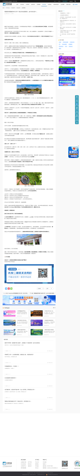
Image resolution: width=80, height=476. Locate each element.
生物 (14, 82)
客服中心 (44, 464)
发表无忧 (33, 4)
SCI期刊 (27, 4)
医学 (41, 46)
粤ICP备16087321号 (41, 474)
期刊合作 (29, 464)
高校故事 (18, 7)
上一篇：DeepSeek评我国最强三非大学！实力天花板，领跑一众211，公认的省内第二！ (16, 293)
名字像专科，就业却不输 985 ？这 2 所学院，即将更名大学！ (20, 389)
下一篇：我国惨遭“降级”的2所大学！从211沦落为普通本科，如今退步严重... (43, 293)
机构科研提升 (56, 4)
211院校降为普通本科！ (11, 378)
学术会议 (22, 4)
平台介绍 (37, 462)
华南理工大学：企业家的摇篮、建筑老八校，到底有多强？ (19, 354)
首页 (55, 1)
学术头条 (44, 4)
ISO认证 (36, 467)
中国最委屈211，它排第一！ (12, 366)
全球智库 (49, 4)
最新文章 (29, 465)
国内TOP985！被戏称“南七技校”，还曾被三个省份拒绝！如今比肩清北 (22, 343)
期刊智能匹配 (23, 467)
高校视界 (13, 7)
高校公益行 (68, 4)
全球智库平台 (23, 465)
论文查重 (62, 4)
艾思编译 (38, 4)
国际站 (59, 1)
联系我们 (37, 464)
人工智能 (31, 216)
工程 (18, 133)
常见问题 (44, 462)
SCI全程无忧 (23, 464)
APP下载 (29, 462)
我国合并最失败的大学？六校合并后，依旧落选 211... (18, 401)
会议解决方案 (23, 462)
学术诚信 (37, 465)
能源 (26, 221)
